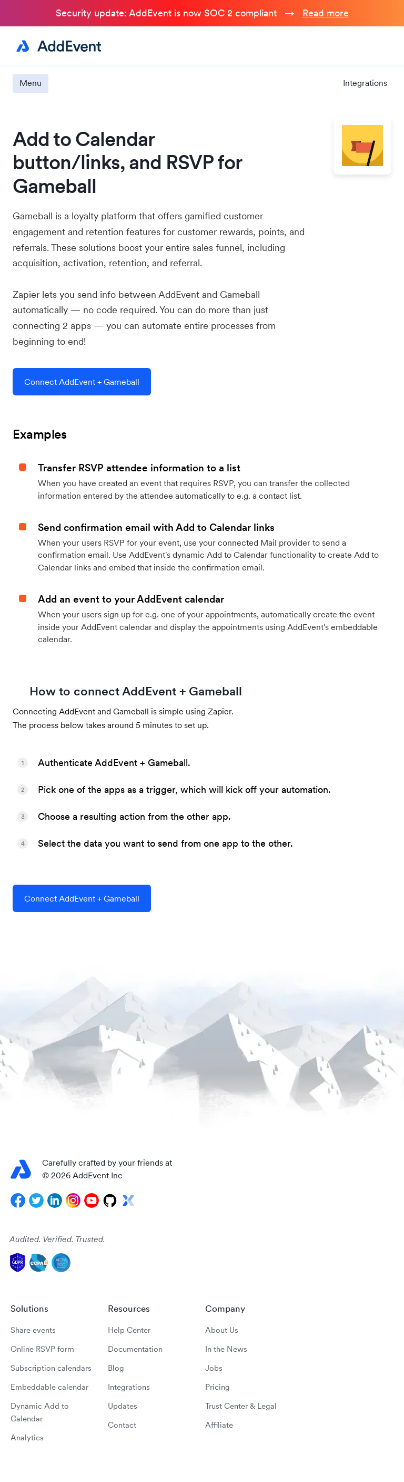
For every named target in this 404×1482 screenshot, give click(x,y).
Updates (122, 1406)
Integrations (365, 83)
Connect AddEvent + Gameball (81, 381)
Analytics (27, 1437)
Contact (122, 1425)
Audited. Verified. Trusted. (57, 1239)
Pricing (217, 1387)
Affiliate (219, 1425)
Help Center (129, 1330)
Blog (116, 1368)
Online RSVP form (42, 1349)
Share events (33, 1330)
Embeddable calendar (49, 1387)
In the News (226, 1349)
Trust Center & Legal (241, 1406)
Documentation (135, 1349)
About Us (221, 1330)
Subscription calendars (51, 1368)
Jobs (214, 1368)
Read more (325, 13)
